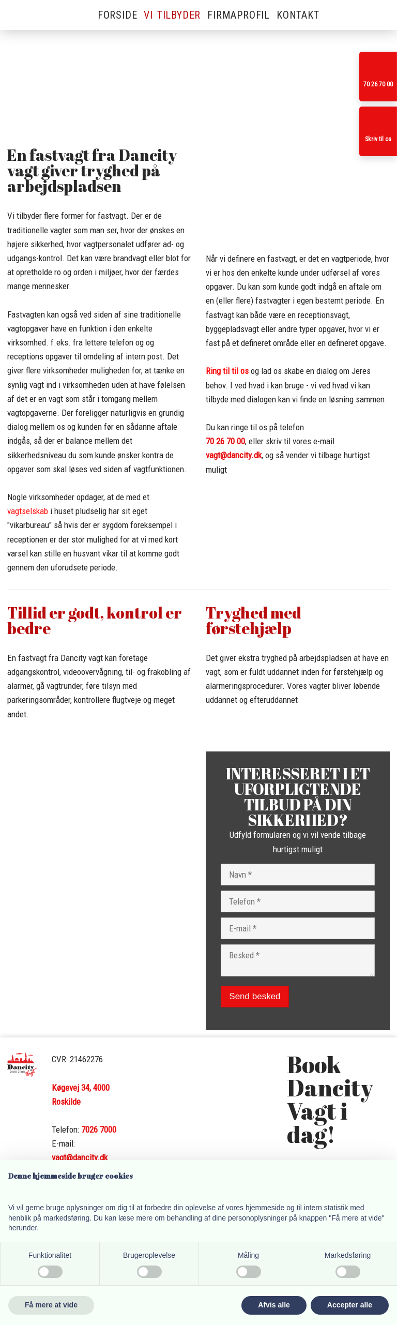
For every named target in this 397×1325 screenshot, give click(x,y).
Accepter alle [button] (349, 1305)
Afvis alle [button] (273, 1305)
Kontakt (298, 15)
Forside (118, 15)
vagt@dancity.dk (234, 455)
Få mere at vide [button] (51, 1305)
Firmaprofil (238, 15)
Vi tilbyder (172, 15)
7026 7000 (98, 1129)
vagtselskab (27, 511)
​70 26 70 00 (225, 441)
